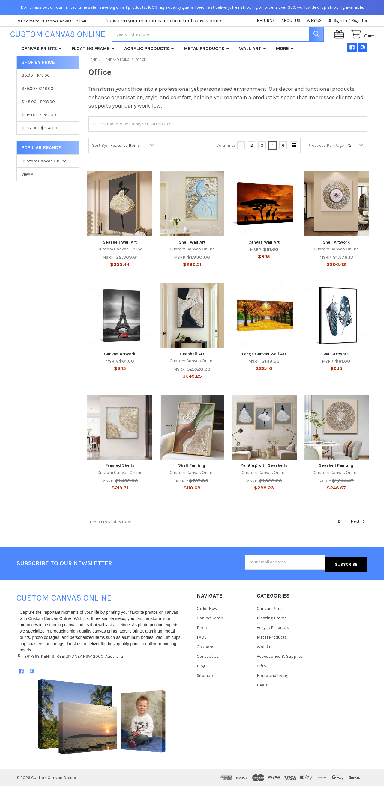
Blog (201, 682)
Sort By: (99, 164)
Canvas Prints (41, 67)
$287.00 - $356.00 (39, 147)
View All (29, 193)
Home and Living (272, 692)
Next (359, 541)
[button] (102, 733)
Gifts (261, 682)
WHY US (314, 20)
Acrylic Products (149, 67)
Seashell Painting (336, 484)
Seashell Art (192, 373)
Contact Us (208, 673)
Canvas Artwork (120, 373)
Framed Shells (120, 484)
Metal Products (207, 67)
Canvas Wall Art (264, 261)
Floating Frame (93, 67)
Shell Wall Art (192, 261)
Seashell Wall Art (120, 261)
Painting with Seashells (264, 484)
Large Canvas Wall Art (264, 373)
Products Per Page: (326, 164)
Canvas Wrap (210, 634)
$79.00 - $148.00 (37, 107)
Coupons (205, 663)
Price (202, 644)
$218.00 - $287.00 (39, 134)
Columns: (225, 164)
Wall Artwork (336, 373)
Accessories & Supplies (280, 673)
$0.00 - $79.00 (36, 94)
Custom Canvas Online (44, 180)
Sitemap (205, 692)
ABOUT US (290, 20)
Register (359, 20)
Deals (262, 701)
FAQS (202, 654)
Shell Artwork (336, 261)
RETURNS (266, 20)
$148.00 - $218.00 (38, 120)
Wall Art (252, 67)
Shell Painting (192, 484)
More (285, 67)
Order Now (207, 625)
